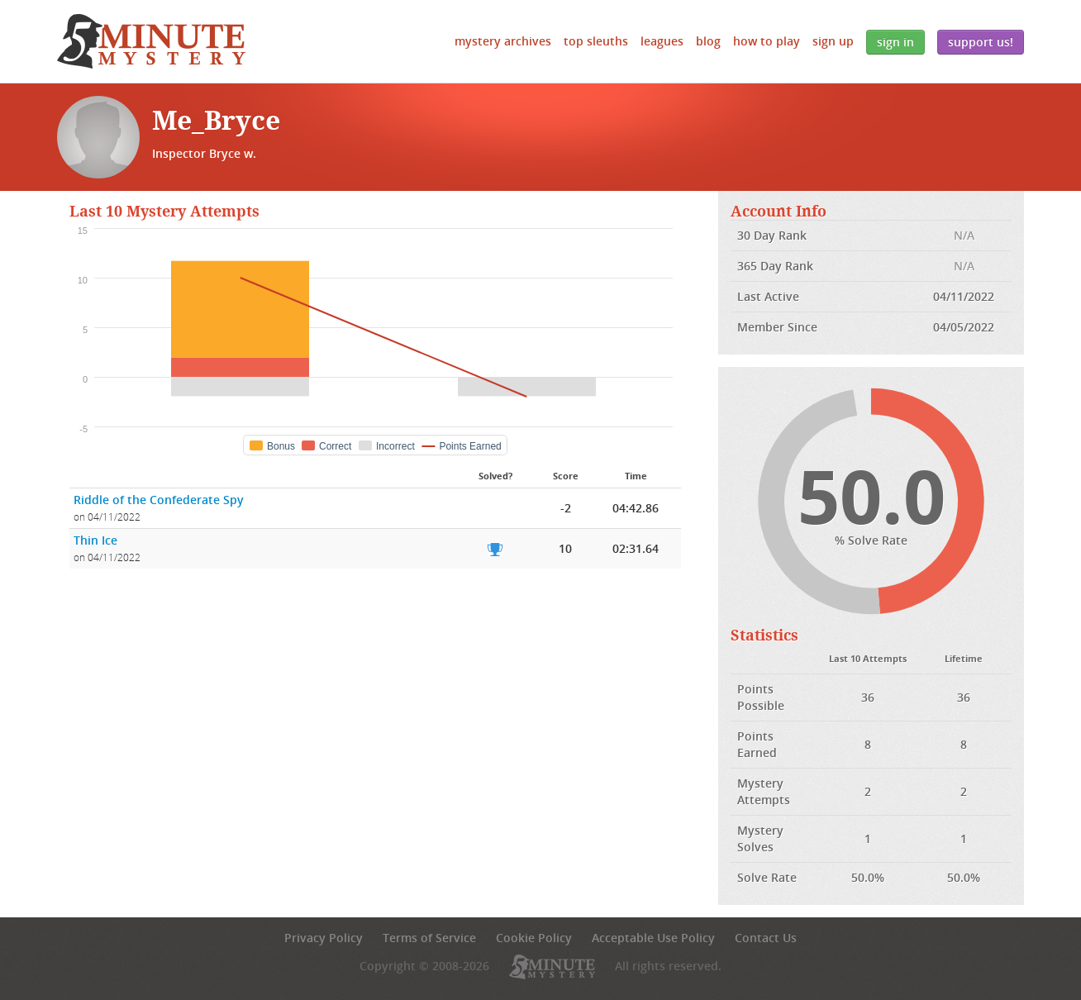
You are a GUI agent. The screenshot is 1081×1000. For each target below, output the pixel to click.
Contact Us (766, 937)
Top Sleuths (596, 41)
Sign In (895, 42)
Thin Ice (95, 540)
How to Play (766, 41)
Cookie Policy (534, 937)
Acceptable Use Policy (653, 937)
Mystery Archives (503, 41)
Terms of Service (429, 937)
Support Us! (980, 42)
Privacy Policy (323, 937)
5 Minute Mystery (151, 41)
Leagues (662, 41)
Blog (708, 41)
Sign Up (833, 41)
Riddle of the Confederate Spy (159, 499)
